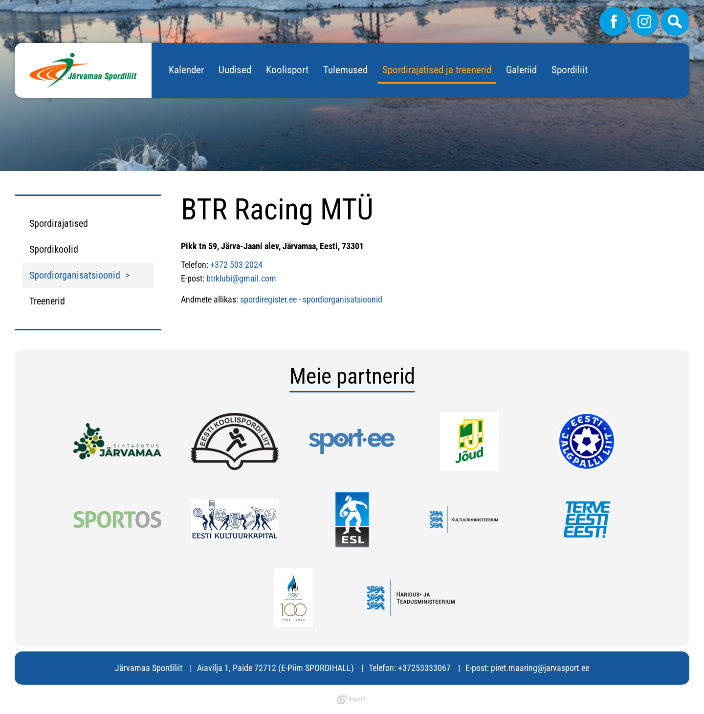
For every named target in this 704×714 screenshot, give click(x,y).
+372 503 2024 (236, 265)
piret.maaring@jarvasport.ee (540, 668)
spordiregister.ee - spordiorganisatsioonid (311, 299)
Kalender (186, 70)
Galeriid (521, 70)
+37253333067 (424, 668)
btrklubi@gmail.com (241, 278)
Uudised (235, 70)
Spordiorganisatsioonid (74, 275)
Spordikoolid (53, 249)
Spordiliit (569, 70)
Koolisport (287, 70)
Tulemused (345, 70)
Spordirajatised (58, 223)
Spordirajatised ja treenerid (436, 70)
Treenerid (47, 301)
